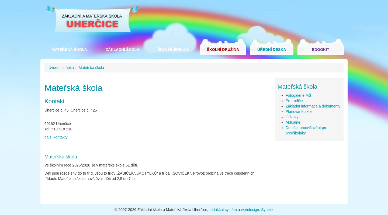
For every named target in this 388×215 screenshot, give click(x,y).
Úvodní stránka (61, 67)
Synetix (267, 209)
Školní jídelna (173, 49)
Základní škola (122, 49)
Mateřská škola (69, 49)
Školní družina (223, 49)
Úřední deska (271, 49)
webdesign (250, 209)
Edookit (320, 49)
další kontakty (56, 137)
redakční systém (223, 209)
